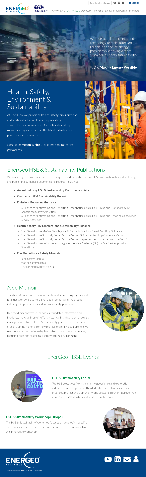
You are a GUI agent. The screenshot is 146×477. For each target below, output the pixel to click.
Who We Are (58, 10)
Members (134, 10)
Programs (98, 10)
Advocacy (86, 10)
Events (108, 10)
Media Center (120, 10)
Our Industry (73, 10)
